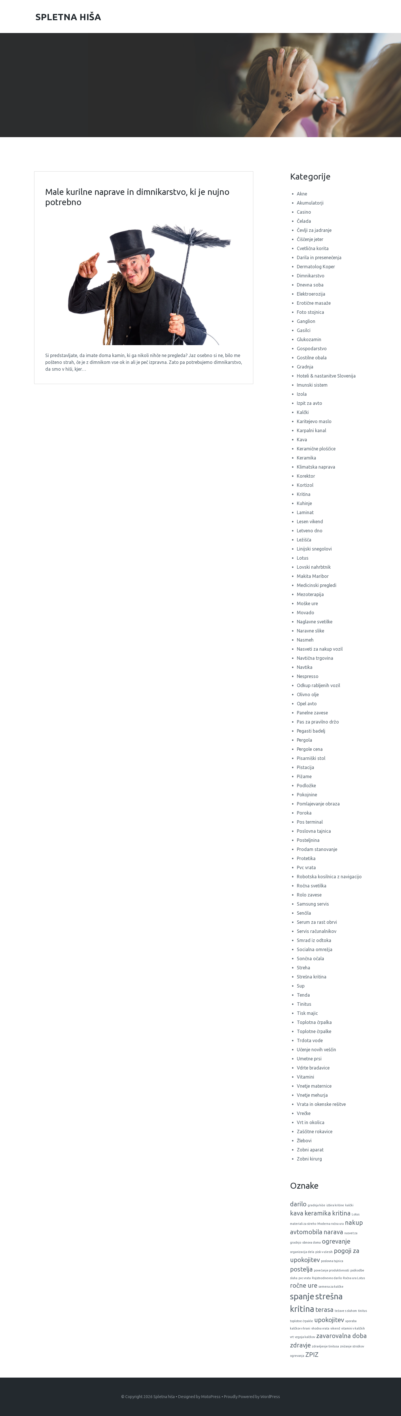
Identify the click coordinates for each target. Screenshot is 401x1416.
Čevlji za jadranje (314, 230)
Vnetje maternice (314, 1086)
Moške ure (307, 603)
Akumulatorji (310, 202)
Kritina (303, 494)
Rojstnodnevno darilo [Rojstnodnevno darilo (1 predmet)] (327, 1278)
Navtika (304, 667)
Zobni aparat (310, 1149)
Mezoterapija (310, 594)
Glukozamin (309, 339)
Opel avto (307, 703)
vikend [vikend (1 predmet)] (335, 1328)
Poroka (304, 812)
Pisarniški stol (311, 758)
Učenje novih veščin (316, 1049)
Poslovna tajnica (314, 831)
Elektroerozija (311, 293)
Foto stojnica (310, 312)
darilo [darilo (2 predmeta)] (298, 1204)
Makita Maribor (313, 576)
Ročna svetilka (311, 885)
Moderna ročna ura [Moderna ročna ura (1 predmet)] (330, 1223)
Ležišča (304, 539)
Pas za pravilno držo (318, 721)
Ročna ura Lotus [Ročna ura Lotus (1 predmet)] (354, 1278)
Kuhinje (304, 503)
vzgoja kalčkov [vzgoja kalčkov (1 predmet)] (305, 1337)
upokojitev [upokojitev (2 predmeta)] (329, 1319)
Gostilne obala (312, 357)
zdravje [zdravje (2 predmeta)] (300, 1345)
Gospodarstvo (312, 348)
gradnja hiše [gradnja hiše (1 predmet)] (316, 1205)
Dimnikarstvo (310, 275)
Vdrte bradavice (313, 1067)
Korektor (306, 476)
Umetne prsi (309, 1058)
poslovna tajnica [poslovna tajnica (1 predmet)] (332, 1261)
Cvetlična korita (313, 248)
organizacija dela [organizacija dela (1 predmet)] (302, 1252)
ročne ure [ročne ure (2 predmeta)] (303, 1285)
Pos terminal (310, 822)
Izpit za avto (309, 403)
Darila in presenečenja (319, 257)
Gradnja (305, 366)
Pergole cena (310, 749)
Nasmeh (305, 639)
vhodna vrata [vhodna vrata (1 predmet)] (320, 1328)
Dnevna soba (310, 284)
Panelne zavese (312, 712)
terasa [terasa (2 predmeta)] (324, 1309)
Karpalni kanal (311, 430)
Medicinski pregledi (316, 585)
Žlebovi (304, 1140)
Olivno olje (308, 694)
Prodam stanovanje (317, 849)
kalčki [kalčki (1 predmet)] (349, 1205)
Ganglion (306, 321)
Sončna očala (310, 958)
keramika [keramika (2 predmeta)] (318, 1213)
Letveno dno (309, 530)
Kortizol (305, 485)
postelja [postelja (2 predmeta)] (301, 1269)
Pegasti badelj (311, 730)
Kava (302, 439)
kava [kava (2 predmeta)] (296, 1213)
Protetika (306, 858)
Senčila (304, 913)
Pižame (304, 776)
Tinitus (304, 1004)
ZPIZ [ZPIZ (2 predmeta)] (311, 1354)
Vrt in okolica (310, 1122)
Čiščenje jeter (310, 239)
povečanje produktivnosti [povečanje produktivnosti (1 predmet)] (331, 1270)
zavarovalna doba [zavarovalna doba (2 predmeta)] (341, 1335)
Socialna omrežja (314, 949)
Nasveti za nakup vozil (320, 649)
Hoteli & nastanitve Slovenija (326, 375)
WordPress (270, 1396)
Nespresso (307, 676)
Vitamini (305, 1076)
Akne (302, 193)
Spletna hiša (164, 1396)
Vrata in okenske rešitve (321, 1104)
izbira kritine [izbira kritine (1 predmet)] (335, 1205)
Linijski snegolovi (314, 548)
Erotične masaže (314, 303)
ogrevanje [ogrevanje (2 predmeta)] (336, 1241)
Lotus (303, 557)
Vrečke (303, 1113)
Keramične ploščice (316, 448)
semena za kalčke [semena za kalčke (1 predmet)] (331, 1286)
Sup (301, 985)
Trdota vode (310, 1040)
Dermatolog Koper (316, 266)
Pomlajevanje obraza (318, 803)
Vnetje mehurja (312, 1095)
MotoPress (211, 1396)
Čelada (304, 221)
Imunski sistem (312, 385)
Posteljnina (308, 840)
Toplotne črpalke (314, 1031)
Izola (302, 394)
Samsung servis (313, 903)
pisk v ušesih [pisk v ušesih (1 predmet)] (324, 1252)
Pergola (304, 740)
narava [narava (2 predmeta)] (333, 1232)
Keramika (306, 457)
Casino (304, 212)
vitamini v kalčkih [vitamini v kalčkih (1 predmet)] (353, 1328)
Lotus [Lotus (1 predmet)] (355, 1214)
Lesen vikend (310, 521)
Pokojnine (307, 794)
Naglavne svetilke (314, 621)
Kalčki (303, 412)
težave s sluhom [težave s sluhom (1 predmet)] (346, 1310)
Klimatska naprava (316, 466)
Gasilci (303, 330)
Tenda (303, 994)
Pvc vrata (306, 867)
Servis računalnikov (316, 931)
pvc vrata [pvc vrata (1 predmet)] (305, 1278)
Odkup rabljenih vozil (318, 685)
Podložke (306, 785)
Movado (305, 612)
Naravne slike (310, 630)
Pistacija (305, 767)
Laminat (305, 512)
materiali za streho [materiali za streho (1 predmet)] (303, 1223)
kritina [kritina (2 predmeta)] (341, 1213)
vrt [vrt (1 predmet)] (292, 1337)
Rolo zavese (309, 894)
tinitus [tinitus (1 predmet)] (362, 1310)
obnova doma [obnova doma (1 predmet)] (311, 1242)
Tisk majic (307, 1013)
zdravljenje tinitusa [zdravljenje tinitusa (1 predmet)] (325, 1346)
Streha (303, 967)
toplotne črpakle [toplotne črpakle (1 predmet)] (301, 1321)
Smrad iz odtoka (314, 940)
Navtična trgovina (315, 658)
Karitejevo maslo (314, 421)
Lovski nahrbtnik (314, 567)
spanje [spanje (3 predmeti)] (302, 1296)
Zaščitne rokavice (314, 1131)
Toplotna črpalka (314, 1022)
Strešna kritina (311, 976)
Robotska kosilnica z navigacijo (329, 876)
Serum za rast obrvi (317, 922)
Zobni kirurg (309, 1158)
